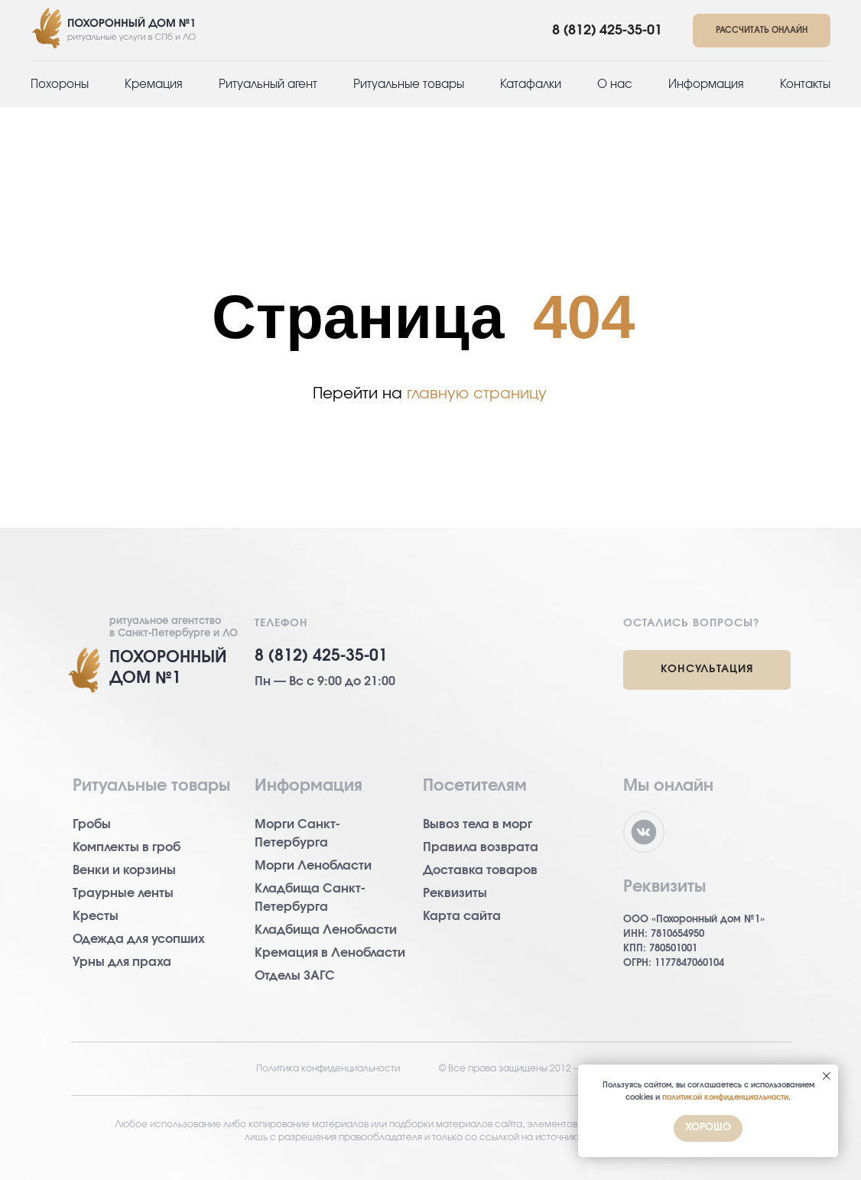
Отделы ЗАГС (295, 976)
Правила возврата (480, 847)
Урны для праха (122, 962)
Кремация (154, 84)
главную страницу (477, 393)
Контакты (805, 84)
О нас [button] (614, 84)
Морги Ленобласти (313, 866)
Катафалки (530, 84)
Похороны (60, 84)
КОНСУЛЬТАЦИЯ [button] (707, 669)
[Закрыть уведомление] (826, 1076)
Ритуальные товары (408, 84)
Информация (706, 84)
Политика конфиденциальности (328, 1068)
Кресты (96, 916)
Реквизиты (455, 893)
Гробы (92, 824)
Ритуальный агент (268, 84)
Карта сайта (462, 916)
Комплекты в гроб (126, 847)
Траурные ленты (123, 893)
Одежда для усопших (139, 939)
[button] (761, 31)
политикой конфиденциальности (725, 1097)
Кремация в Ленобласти (330, 953)
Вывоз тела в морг (477, 824)
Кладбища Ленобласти (326, 930)
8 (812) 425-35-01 (607, 30)
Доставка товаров (480, 870)
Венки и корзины (124, 870)
